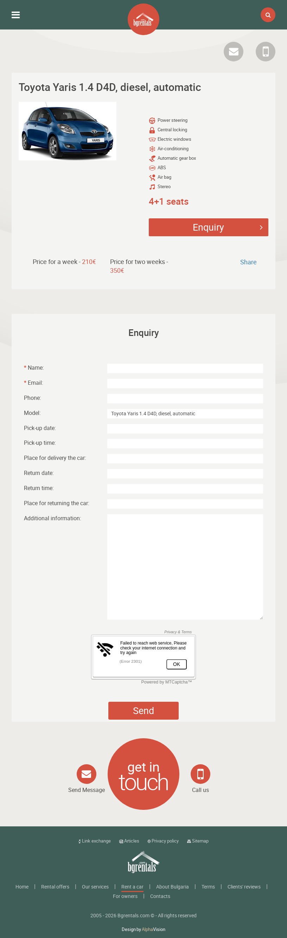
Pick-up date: (40, 428)
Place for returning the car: (56, 503)
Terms (208, 886)
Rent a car (132, 886)
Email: (33, 383)
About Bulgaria (172, 886)
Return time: (39, 488)
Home (21, 886)
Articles (129, 841)
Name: (34, 367)
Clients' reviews (244, 886)
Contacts (160, 896)
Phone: (32, 398)
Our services (95, 886)
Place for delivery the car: (55, 458)
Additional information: (52, 518)
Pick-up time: (40, 443)
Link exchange (94, 841)
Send (143, 710)
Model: (32, 413)
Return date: (39, 473)
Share (248, 262)
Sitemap (198, 841)
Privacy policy (163, 841)
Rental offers (55, 886)
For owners (125, 896)
